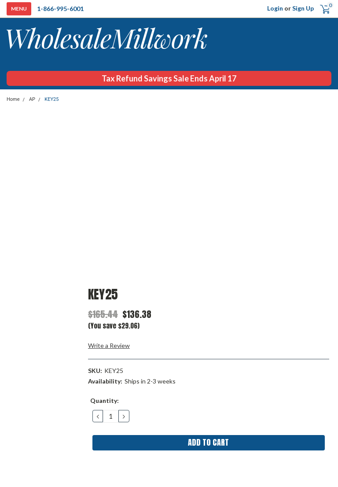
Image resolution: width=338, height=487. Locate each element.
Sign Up (303, 8)
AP (32, 99)
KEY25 (51, 99)
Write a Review (109, 345)
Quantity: (104, 400)
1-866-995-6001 (60, 8)
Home (13, 99)
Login (275, 8)
